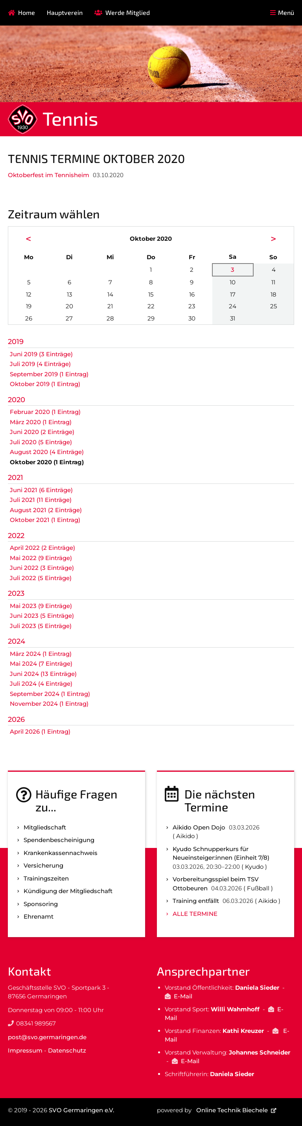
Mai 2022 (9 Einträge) (41, 558)
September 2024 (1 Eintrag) (50, 694)
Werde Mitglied (127, 12)
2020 (16, 399)
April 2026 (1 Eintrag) (40, 731)
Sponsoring (41, 904)
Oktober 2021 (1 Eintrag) (45, 520)
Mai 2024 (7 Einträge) (41, 663)
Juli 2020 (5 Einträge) (41, 442)
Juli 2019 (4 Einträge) (40, 364)
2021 (15, 477)
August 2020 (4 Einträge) (47, 452)
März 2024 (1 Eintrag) (41, 653)
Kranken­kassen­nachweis (61, 853)
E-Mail (183, 996)
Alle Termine (195, 913)
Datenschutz (67, 1050)
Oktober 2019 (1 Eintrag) (45, 384)
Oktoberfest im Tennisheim (48, 175)
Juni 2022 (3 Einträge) (42, 567)
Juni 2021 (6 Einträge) (41, 490)
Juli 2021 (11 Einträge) (41, 499)
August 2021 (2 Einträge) (46, 510)
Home (26, 12)
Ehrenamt (38, 916)
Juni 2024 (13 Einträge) (43, 673)
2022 (16, 535)
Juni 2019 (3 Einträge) (41, 354)
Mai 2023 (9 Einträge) (41, 606)
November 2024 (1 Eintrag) (49, 703)
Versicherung (43, 865)
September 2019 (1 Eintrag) (49, 374)
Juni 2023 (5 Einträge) (42, 615)
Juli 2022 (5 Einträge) (41, 578)
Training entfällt (196, 900)
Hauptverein (65, 12)
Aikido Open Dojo (199, 827)
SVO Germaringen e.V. (81, 1110)
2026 (16, 719)
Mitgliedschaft (45, 827)
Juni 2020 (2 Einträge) (42, 432)
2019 (16, 341)
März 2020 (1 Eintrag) (41, 422)
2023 (16, 593)
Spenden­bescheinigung (59, 840)
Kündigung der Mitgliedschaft (68, 891)
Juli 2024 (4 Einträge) (41, 683)
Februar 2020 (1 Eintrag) (45, 412)
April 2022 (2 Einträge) (42, 547)
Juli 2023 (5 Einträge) (41, 626)
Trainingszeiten (46, 878)
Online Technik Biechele (232, 1110)
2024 (16, 641)
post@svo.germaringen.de (47, 1037)
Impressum (25, 1050)
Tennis (70, 118)
